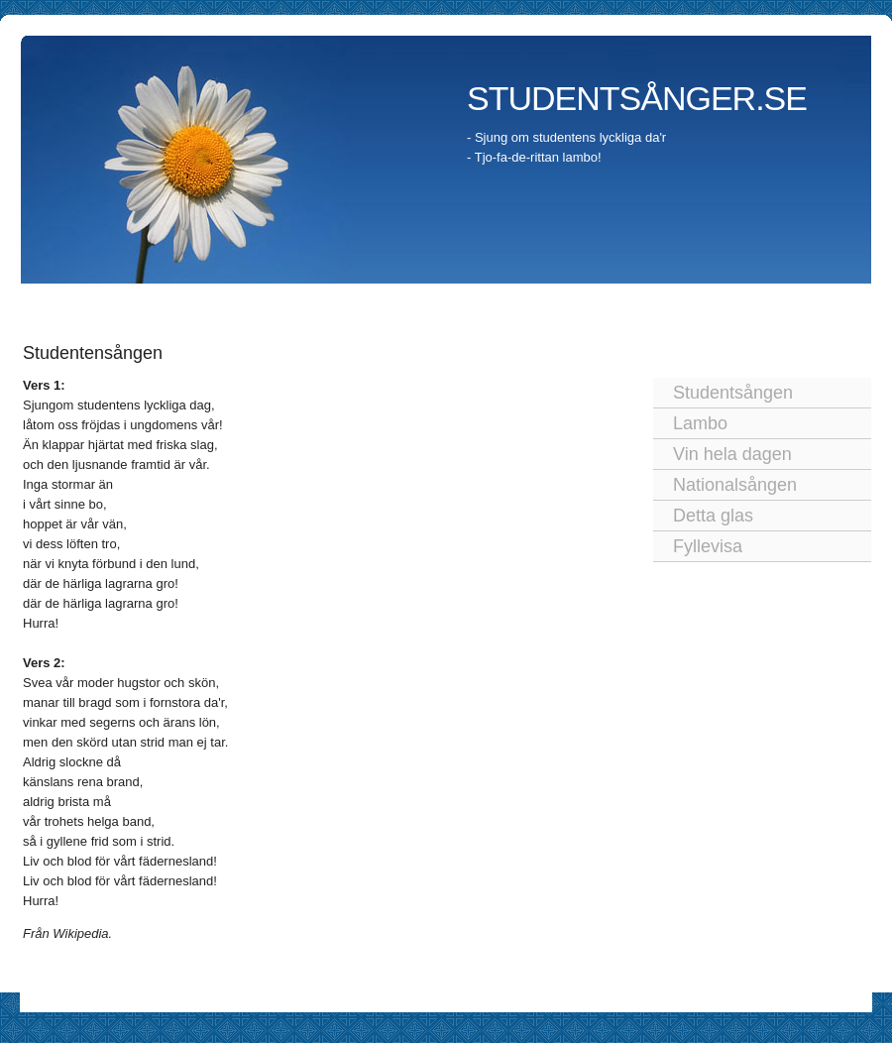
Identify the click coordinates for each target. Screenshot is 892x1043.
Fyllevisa (707, 546)
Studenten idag (350, 301)
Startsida (68, 301)
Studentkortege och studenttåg (612, 301)
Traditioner (242, 301)
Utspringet (457, 301)
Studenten (152, 301)
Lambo (700, 423)
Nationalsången (735, 485)
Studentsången (733, 393)
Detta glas (713, 515)
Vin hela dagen (732, 454)
